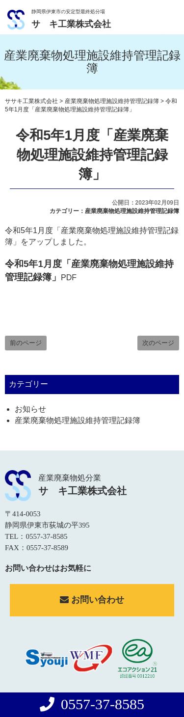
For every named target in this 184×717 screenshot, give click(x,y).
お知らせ (30, 409)
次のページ (158, 342)
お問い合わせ (92, 600)
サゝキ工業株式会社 (71, 24)
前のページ (26, 342)
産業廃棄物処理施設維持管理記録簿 (132, 211)
